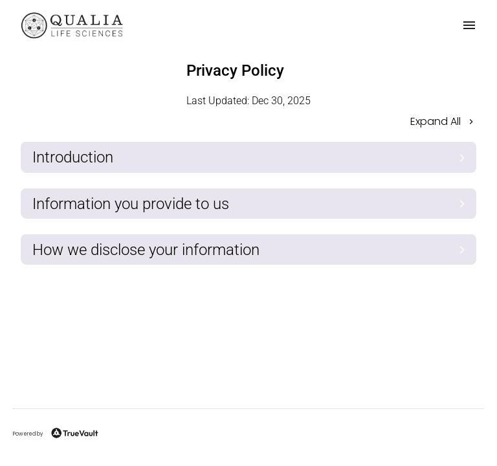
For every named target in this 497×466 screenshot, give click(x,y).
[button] (248, 122)
